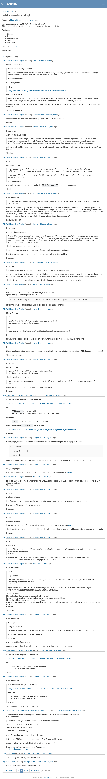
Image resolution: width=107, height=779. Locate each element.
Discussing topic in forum (18, 749)
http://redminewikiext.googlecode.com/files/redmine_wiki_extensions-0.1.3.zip (39, 658)
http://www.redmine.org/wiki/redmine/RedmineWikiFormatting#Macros (37, 90)
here (17, 46)
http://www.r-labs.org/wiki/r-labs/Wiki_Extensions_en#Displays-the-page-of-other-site (42, 429)
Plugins (12, 11)
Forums (5, 11)
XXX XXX (36, 61)
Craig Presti (37, 438)
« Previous (8, 771)
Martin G (36, 284)
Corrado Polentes (39, 115)
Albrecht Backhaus (40, 193)
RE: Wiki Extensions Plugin (13, 61)
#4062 (44, 747)
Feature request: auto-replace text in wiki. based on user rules (26, 710)
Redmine (46, 777)
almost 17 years (28, 20)
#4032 (69, 473)
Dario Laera (37, 464)
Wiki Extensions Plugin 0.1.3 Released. (18, 650)
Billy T (35, 477)
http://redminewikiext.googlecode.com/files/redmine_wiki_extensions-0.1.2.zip (39, 403)
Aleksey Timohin (65, 710)
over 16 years (45, 61)
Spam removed (9, 753)
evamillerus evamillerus (32, 753)
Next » (36, 771)
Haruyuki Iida (15, 20)
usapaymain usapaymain (33, 762)
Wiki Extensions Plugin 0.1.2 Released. (18, 395)
